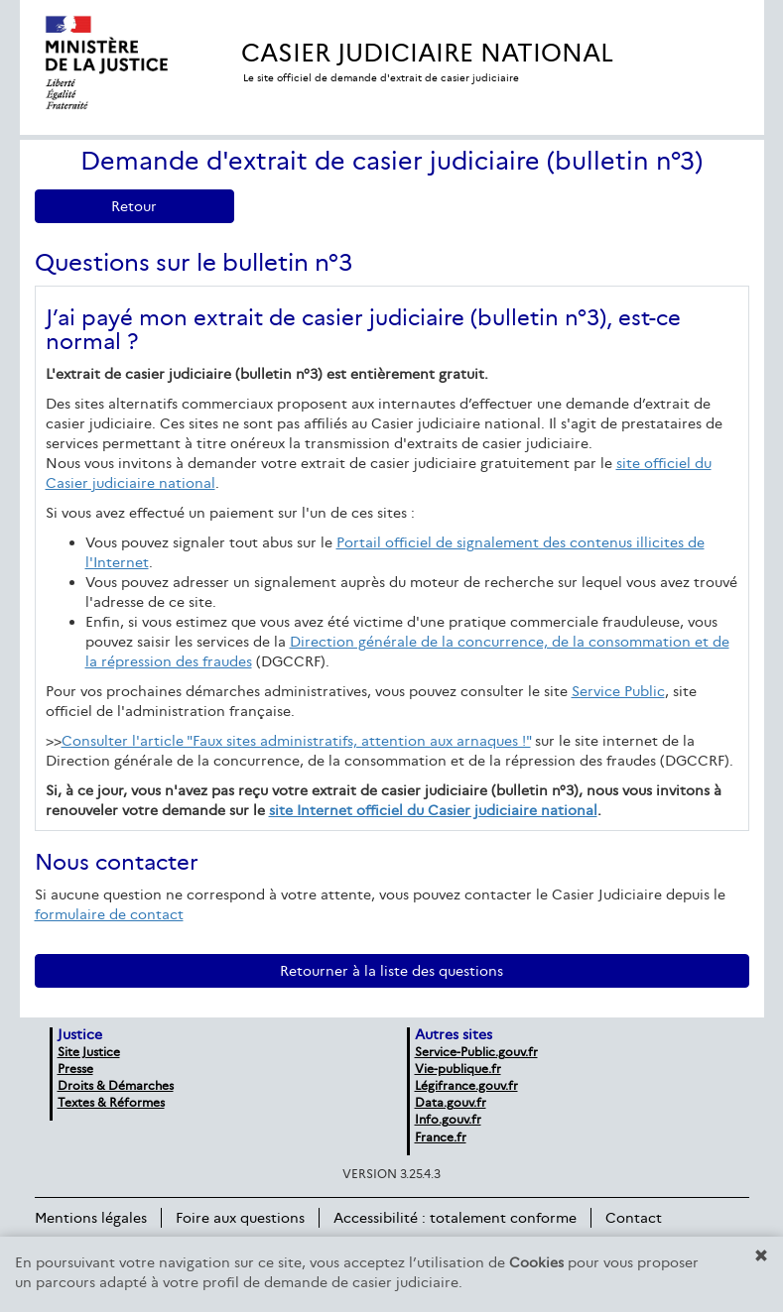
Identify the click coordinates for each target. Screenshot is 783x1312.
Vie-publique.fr (458, 1068)
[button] (761, 1255)
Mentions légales (91, 1218)
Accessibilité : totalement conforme (455, 1218)
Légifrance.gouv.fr (466, 1085)
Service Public (618, 691)
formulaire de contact (109, 914)
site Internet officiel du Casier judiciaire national (433, 810)
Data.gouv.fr (450, 1102)
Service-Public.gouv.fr (476, 1051)
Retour (134, 206)
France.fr (440, 1137)
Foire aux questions (240, 1218)
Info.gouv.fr (448, 1119)
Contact (633, 1218)
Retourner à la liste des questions (391, 971)
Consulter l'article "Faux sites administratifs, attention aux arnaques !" (296, 741)
